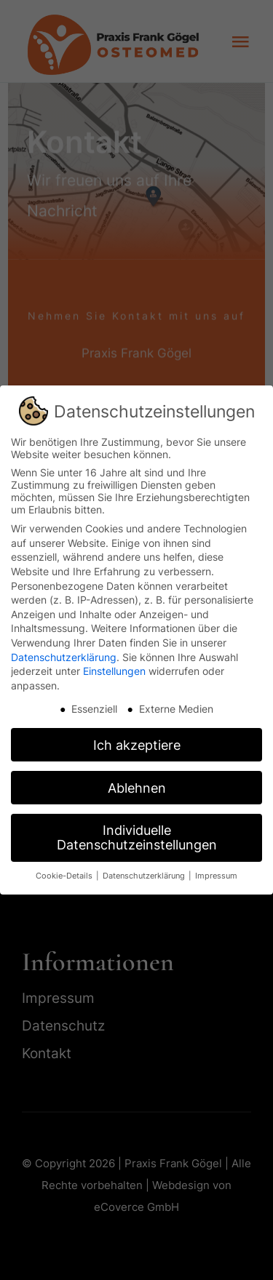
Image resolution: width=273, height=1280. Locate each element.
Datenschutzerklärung (63, 657)
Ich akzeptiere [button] (137, 745)
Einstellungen (114, 671)
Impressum (216, 876)
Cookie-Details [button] (65, 876)
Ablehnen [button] (137, 788)
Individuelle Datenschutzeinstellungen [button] (137, 837)
